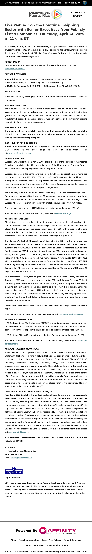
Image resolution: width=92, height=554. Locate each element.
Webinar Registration (15, 68)
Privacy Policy (53, 545)
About (14, 540)
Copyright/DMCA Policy (33, 545)
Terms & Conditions (72, 540)
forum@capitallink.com (21, 457)
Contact (66, 545)
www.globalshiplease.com (71, 314)
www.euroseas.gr (63, 213)
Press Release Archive (29, 540)
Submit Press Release (51, 540)
